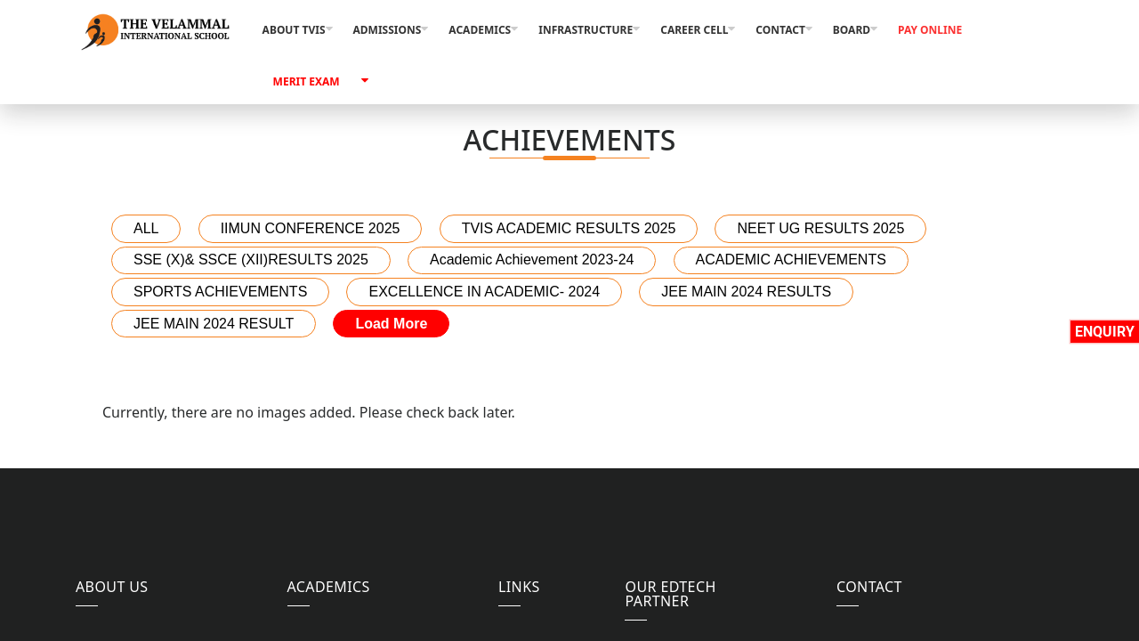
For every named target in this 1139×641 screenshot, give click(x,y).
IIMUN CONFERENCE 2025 (310, 228)
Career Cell (694, 29)
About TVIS (294, 29)
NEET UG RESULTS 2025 (820, 228)
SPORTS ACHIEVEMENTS (220, 291)
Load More (391, 323)
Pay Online (930, 29)
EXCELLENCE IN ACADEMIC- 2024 (484, 291)
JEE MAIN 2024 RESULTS (746, 291)
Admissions (387, 29)
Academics (479, 29)
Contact (780, 29)
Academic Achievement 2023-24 (532, 259)
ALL (145, 228)
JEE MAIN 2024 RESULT (213, 323)
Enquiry (1105, 331)
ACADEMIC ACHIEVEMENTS (791, 259)
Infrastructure (585, 29)
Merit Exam (306, 81)
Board (851, 29)
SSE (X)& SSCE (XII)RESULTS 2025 (250, 259)
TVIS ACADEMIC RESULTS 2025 (569, 228)
